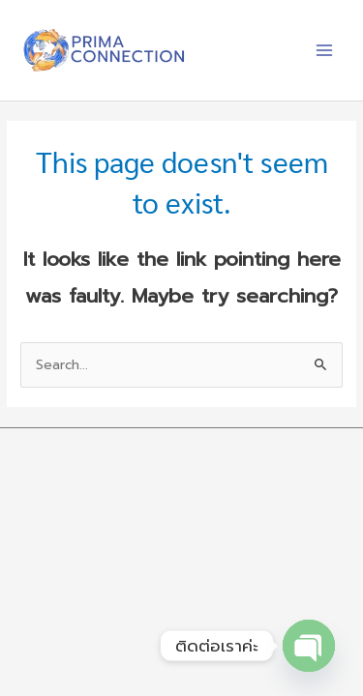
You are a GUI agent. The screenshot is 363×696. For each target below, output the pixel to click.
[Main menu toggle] (325, 51)
